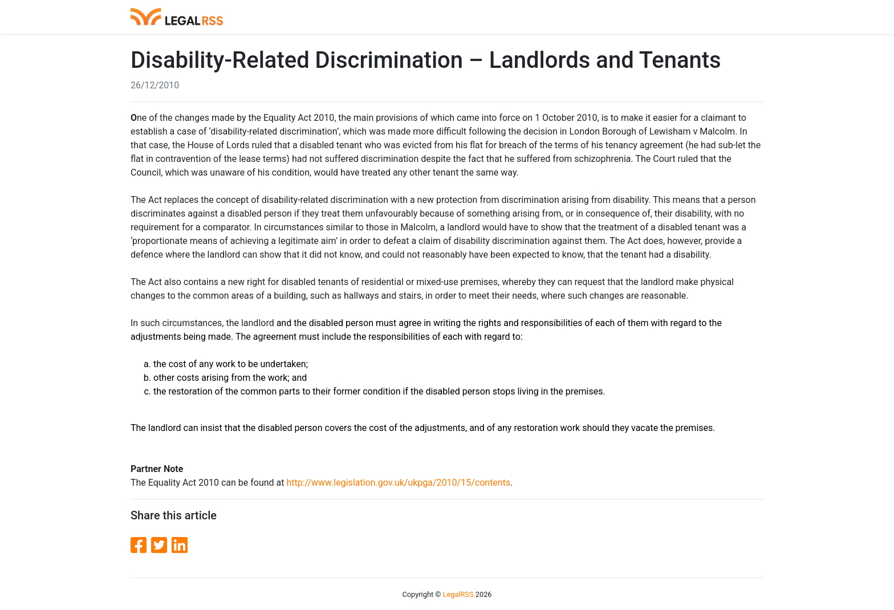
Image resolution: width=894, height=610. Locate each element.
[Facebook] (141, 545)
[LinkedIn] (180, 545)
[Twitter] (161, 545)
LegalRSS (458, 594)
